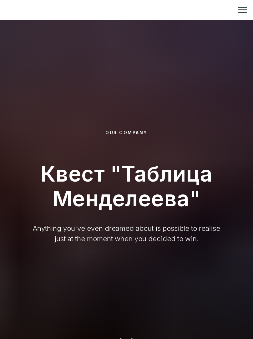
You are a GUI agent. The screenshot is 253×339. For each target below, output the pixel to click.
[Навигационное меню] (242, 10)
